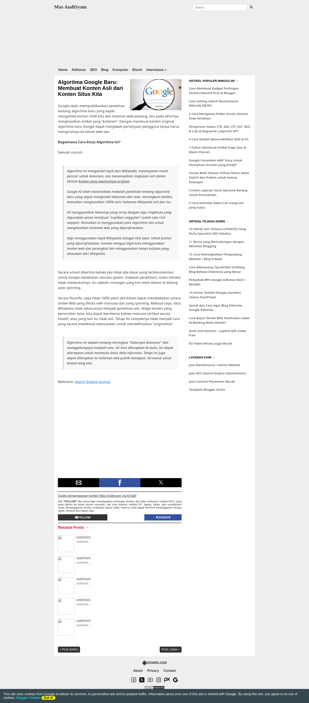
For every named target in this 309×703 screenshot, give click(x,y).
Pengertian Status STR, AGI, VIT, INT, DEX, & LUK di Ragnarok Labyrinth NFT (220, 128)
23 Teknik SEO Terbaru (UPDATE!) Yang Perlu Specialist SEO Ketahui (217, 231)
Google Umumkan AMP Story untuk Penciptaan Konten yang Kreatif (215, 162)
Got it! (48, 697)
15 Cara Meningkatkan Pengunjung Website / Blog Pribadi (215, 256)
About (138, 670)
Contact (170, 670)
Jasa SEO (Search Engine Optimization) (217, 373)
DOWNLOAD (154, 662)
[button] (78, 482)
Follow (83, 517)
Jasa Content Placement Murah (212, 381)
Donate (163, 517)
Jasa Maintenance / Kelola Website (214, 365)
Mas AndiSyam (70, 7)
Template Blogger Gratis (207, 389)
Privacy (153, 670)
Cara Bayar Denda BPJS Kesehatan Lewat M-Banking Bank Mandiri (219, 320)
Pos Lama (171, 649)
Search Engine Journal (92, 382)
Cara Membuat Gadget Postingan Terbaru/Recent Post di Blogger (214, 90)
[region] (154, 38)
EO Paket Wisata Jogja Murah (210, 343)
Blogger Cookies (28, 697)
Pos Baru (68, 649)
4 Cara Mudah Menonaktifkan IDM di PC (219, 139)
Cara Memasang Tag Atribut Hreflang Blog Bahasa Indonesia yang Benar (217, 269)
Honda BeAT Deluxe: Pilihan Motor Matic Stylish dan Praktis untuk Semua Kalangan (219, 177)
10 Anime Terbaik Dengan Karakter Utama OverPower (215, 294)
